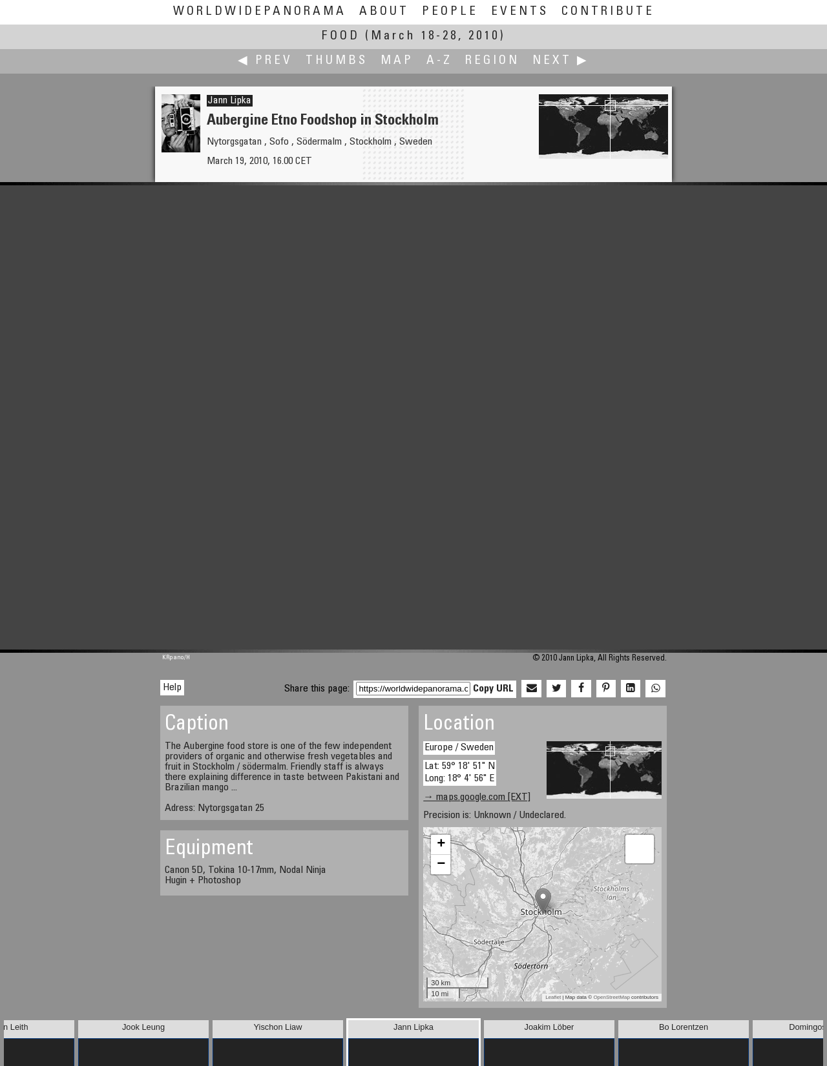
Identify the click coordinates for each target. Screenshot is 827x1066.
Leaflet (553, 997)
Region (492, 61)
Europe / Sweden (459, 748)
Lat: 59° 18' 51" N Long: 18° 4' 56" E (459, 772)
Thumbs (337, 61)
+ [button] (441, 844)
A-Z (439, 61)
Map (397, 61)
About (384, 12)
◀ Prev (265, 61)
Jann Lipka (229, 101)
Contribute (607, 12)
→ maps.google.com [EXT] (476, 797)
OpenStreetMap (611, 997)
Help (172, 687)
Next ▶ (560, 61)
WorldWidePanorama (259, 12)
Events (520, 12)
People (450, 12)
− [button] (441, 864)
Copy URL (493, 689)
